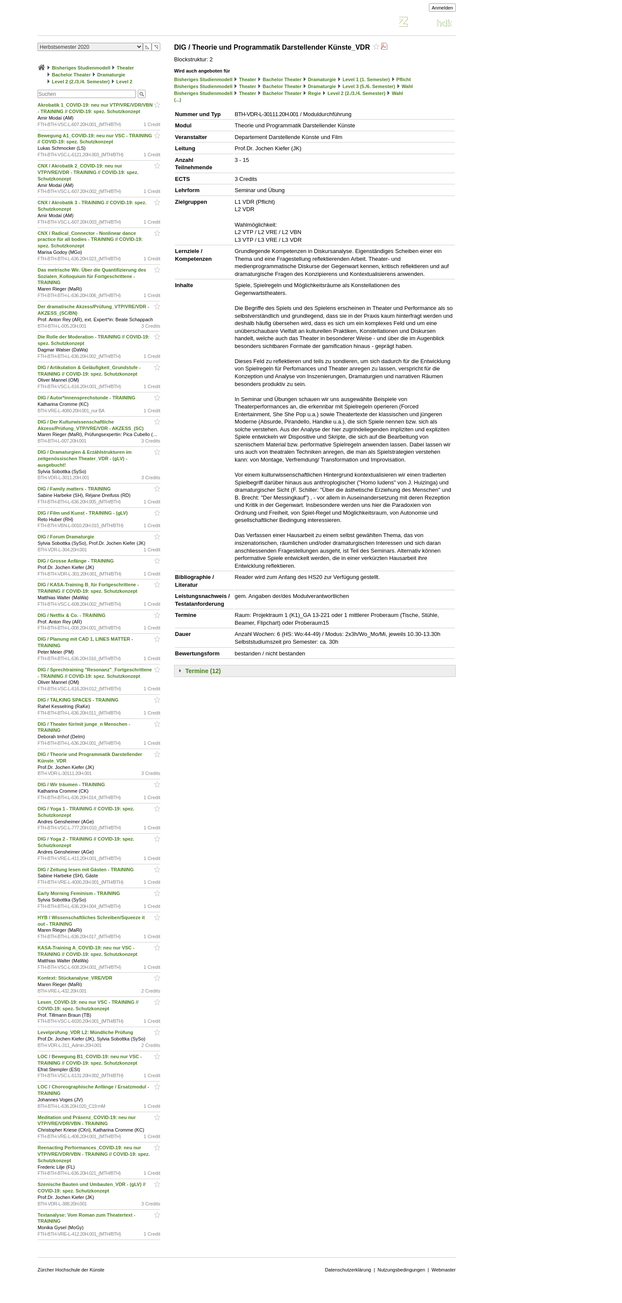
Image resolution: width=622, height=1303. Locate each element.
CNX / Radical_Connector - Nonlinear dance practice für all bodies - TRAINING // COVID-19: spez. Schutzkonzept (90, 240)
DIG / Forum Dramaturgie (66, 536)
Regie (314, 93)
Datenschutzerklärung (348, 1269)
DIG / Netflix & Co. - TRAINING (72, 615)
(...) (177, 99)
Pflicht (404, 79)
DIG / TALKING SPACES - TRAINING (79, 699)
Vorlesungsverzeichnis (101, 23)
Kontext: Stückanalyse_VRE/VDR (76, 977)
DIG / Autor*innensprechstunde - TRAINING (87, 397)
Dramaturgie (111, 74)
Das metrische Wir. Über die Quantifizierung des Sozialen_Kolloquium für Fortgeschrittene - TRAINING (92, 276)
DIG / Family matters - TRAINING (75, 488)
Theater (125, 67)
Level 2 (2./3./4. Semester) (81, 81)
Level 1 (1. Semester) (366, 79)
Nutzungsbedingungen (401, 1269)
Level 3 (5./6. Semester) (369, 86)
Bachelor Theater (71, 74)
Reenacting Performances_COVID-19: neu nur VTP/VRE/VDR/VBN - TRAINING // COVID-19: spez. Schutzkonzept (94, 1154)
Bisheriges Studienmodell (81, 67)
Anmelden (442, 7)
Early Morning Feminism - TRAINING (79, 893)
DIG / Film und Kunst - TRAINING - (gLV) (83, 513)
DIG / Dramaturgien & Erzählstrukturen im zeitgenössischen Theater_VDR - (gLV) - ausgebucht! (85, 458)
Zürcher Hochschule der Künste (71, 1269)
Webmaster (444, 1269)
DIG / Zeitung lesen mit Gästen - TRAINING (86, 869)
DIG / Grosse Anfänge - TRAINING (76, 560)
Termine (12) (203, 670)
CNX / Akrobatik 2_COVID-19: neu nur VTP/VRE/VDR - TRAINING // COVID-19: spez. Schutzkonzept (88, 172)
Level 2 (124, 81)
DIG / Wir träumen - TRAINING (72, 784)
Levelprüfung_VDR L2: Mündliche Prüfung (86, 1032)
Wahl (407, 86)
